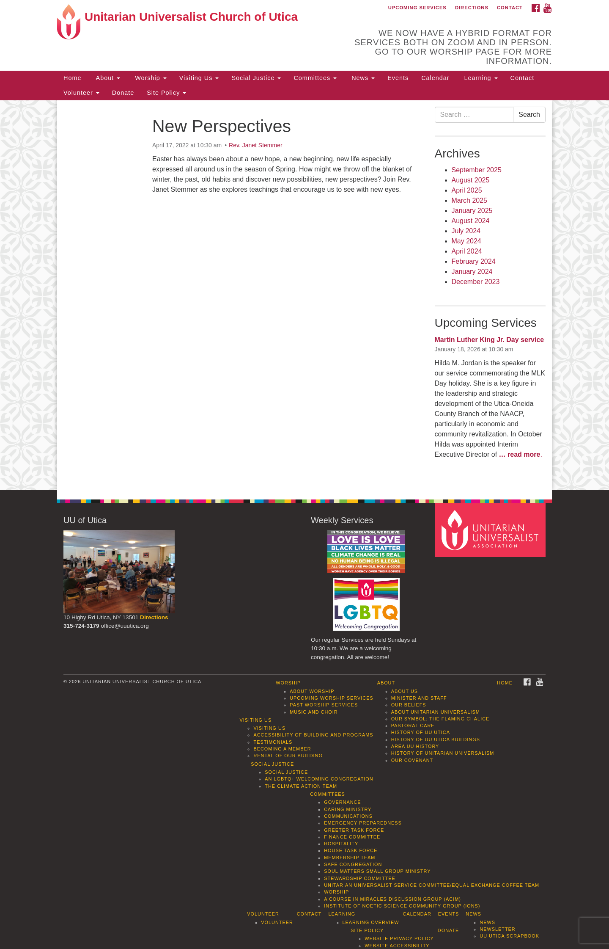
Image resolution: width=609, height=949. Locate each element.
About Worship (312, 691)
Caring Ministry (347, 809)
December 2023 (476, 281)
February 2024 (474, 261)
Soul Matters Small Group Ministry (377, 871)
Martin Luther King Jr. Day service (489, 339)
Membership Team (349, 857)
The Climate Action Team (301, 786)
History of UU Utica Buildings (435, 739)
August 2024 (471, 220)
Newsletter (497, 929)
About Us (404, 691)
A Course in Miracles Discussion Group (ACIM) (392, 899)
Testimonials (272, 742)
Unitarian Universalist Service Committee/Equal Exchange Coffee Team (431, 885)
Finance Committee (352, 836)
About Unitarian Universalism (435, 712)
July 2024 (466, 230)
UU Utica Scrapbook (509, 935)
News (362, 77)
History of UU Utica (420, 732)
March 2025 (470, 200)
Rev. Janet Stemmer (256, 145)
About (107, 77)
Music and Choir (314, 712)
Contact (510, 7)
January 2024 (472, 271)
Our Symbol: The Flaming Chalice (440, 718)
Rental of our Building (287, 755)
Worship (150, 77)
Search (529, 114)
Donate (123, 92)
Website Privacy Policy (399, 938)
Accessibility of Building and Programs (313, 734)
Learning (480, 77)
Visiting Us (199, 77)
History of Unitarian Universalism (442, 753)
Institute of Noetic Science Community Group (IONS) (402, 905)
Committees (315, 77)
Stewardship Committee (359, 878)
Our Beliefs (408, 704)
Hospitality (341, 843)
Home (72, 77)
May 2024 (466, 241)
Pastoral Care (413, 725)
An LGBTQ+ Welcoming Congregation (319, 778)
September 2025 (477, 170)
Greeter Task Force (354, 830)
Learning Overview (371, 922)
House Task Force (350, 850)
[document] (304, 295)
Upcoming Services (417, 7)
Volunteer (81, 92)
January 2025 (472, 210)
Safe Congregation (353, 864)
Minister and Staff (419, 698)
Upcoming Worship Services (331, 698)
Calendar (435, 77)
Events (398, 77)
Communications (348, 816)
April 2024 (467, 251)
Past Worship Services (324, 704)
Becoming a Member (282, 748)
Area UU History (415, 746)
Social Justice (256, 77)
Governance (342, 802)
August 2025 (471, 180)
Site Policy (166, 92)
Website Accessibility (397, 945)
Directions (471, 7)
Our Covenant (412, 760)
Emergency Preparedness (363, 822)
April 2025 (467, 190)
